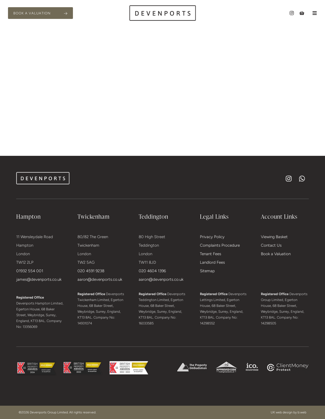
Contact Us (271, 245)
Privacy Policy (212, 236)
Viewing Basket (274, 236)
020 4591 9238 (90, 271)
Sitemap (207, 271)
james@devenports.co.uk (38, 279)
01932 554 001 (29, 271)
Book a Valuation (276, 253)
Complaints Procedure (220, 245)
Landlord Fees (212, 262)
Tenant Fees (210, 253)
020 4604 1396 (152, 271)
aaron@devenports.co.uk (99, 279)
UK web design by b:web (288, 412)
